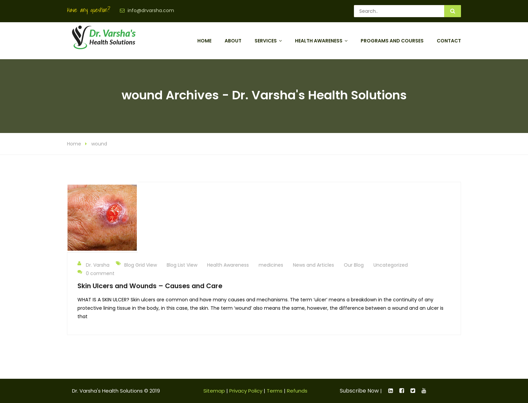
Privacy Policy (245, 390)
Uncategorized (390, 265)
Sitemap (214, 390)
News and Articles (313, 265)
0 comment (95, 273)
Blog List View (182, 265)
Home (204, 40)
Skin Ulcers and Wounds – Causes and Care (149, 286)
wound (99, 143)
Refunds (297, 390)
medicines (271, 265)
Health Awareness (318, 40)
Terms (275, 390)
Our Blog (354, 265)
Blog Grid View (140, 265)
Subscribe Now (359, 391)
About (233, 40)
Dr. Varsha (93, 264)
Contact (449, 40)
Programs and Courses (392, 40)
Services (266, 40)
